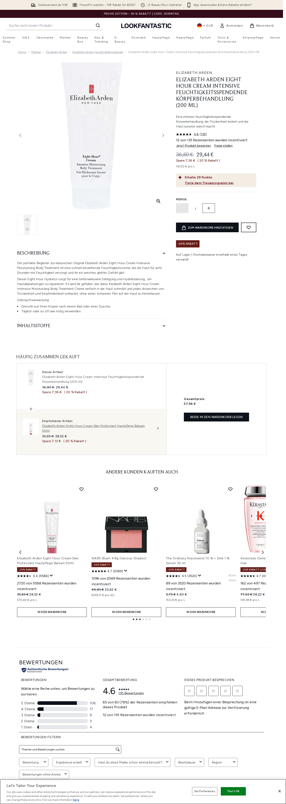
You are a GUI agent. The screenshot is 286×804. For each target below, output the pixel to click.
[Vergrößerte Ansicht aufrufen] (158, 201)
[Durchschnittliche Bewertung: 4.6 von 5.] (188, 134)
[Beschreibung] (91, 253)
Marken (36, 52)
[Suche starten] (98, 25)
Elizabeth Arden (56, 52)
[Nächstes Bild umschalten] (163, 135)
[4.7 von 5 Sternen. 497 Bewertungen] (255, 576)
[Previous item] (20, 552)
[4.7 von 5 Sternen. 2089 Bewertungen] (107, 571)
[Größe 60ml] (232, 576)
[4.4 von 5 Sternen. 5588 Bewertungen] (33, 576)
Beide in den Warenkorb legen (216, 417)
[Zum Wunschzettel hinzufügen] (248, 227)
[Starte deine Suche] (54, 25)
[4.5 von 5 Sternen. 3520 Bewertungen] (181, 576)
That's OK (233, 791)
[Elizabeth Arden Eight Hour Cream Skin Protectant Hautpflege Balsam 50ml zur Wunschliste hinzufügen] (81, 489)
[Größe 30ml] (232, 580)
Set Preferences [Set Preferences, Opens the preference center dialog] (204, 791)
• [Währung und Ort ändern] (205, 25)
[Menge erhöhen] (209, 208)
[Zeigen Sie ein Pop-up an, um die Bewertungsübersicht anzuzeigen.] (51, 575)
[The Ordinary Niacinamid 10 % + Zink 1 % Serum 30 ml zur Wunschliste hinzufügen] (230, 489)
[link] (231, 26)
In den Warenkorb (52, 612)
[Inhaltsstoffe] (91, 326)
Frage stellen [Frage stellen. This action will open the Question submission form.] (223, 146)
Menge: (182, 199)
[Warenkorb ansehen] (262, 26)
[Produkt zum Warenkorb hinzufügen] (207, 227)
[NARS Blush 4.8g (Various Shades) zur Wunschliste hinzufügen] (156, 489)
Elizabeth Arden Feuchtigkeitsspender (97, 52)
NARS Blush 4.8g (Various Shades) (119, 558)
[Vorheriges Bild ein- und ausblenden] (20, 135)
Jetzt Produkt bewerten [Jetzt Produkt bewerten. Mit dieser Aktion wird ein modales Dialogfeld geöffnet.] (193, 146)
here (76, 799)
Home (22, 52)
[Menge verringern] (182, 208)
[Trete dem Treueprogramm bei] (220, 183)
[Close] (279, 791)
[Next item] (263, 552)
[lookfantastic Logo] (146, 25)
